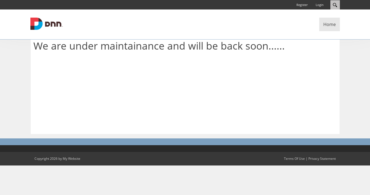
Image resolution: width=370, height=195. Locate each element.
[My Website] (46, 23)
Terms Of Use (294, 158)
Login (320, 5)
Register (302, 5)
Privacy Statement (322, 158)
